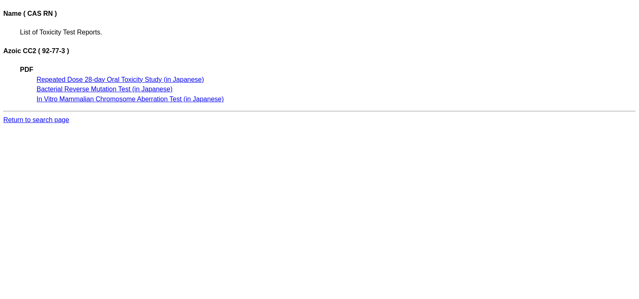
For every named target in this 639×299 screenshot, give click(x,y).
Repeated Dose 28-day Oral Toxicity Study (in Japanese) (120, 79)
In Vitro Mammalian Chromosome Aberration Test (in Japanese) (130, 99)
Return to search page (36, 119)
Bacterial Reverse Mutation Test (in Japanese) (105, 89)
